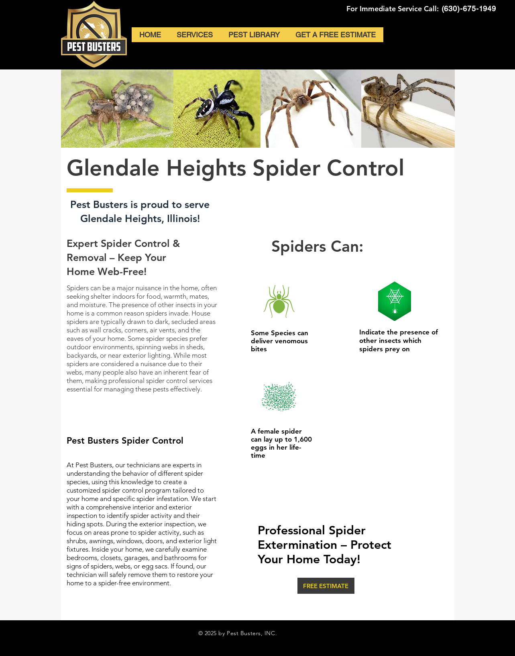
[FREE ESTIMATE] (325, 586)
